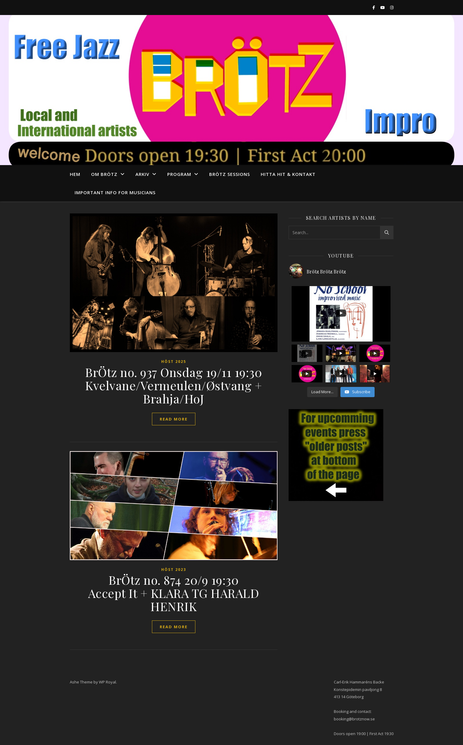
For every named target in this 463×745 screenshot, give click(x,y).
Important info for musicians (115, 192)
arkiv (142, 174)
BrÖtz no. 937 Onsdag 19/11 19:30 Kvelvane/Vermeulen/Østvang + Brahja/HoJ (173, 385)
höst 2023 (173, 569)
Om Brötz (104, 174)
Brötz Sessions (229, 174)
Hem (75, 174)
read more (174, 419)
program (179, 174)
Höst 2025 (173, 361)
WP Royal (107, 682)
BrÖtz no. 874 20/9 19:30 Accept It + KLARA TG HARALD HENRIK (173, 593)
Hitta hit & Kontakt (288, 174)
